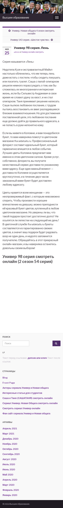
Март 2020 (8, 484)
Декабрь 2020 (10, 438)
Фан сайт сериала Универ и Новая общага (26, 413)
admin (17, 52)
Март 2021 (8, 433)
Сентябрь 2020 (11, 454)
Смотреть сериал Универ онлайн (21, 408)
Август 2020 (9, 459)
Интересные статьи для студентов (22, 392)
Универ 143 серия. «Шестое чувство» (29, 39)
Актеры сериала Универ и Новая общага (25, 387)
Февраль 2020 (10, 489)
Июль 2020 (8, 464)
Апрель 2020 (9, 479)
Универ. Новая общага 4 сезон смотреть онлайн (33, 32)
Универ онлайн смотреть (32, 52)
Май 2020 (7, 474)
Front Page (8, 382)
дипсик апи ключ (37, 357)
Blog (5, 377)
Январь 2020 (9, 495)
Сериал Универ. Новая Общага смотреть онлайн (30, 403)
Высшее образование (15, 17)
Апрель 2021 (9, 428)
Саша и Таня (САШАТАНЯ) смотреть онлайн (27, 398)
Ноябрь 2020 (9, 443)
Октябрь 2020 (10, 449)
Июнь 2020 (8, 469)
